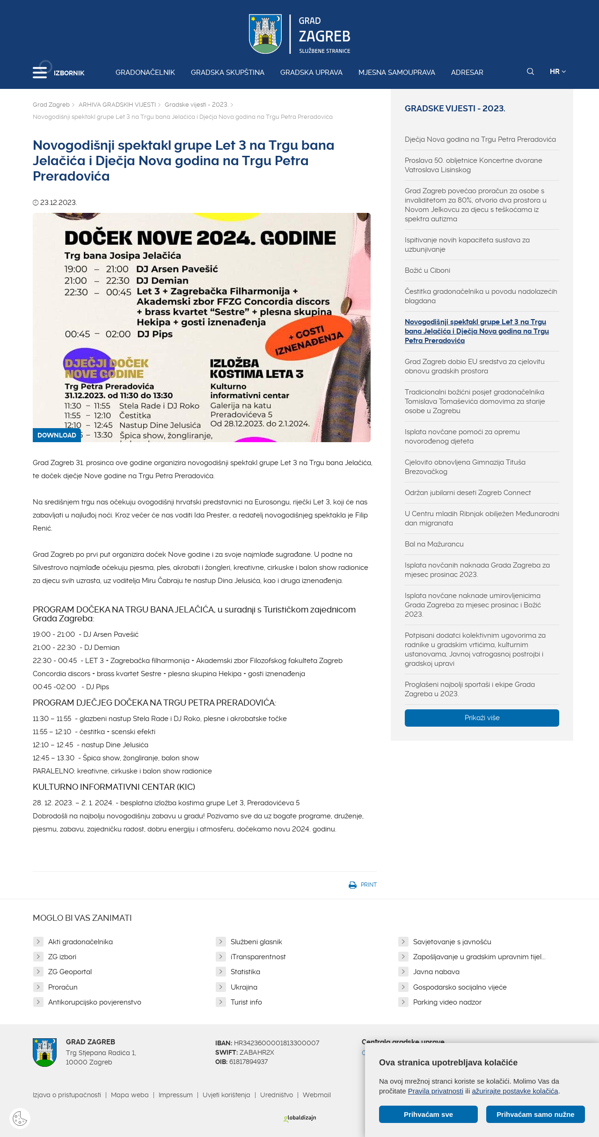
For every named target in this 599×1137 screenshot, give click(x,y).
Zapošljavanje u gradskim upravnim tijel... (479, 957)
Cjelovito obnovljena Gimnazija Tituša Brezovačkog (465, 467)
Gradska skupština (227, 72)
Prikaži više (482, 718)
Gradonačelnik (145, 72)
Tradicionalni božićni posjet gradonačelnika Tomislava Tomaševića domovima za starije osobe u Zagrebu (475, 401)
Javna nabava (436, 972)
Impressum (176, 1095)
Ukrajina (244, 987)
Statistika (245, 972)
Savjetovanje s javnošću (452, 942)
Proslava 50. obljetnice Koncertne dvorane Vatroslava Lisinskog (473, 165)
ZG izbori (62, 957)
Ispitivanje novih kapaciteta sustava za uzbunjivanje (467, 245)
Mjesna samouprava (396, 72)
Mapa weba (130, 1095)
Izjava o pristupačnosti (67, 1095)
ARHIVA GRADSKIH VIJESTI (117, 104)
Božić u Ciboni (427, 270)
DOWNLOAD (56, 435)
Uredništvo (276, 1095)
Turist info (246, 1002)
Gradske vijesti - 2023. (196, 104)
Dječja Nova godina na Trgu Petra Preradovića (480, 139)
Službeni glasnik (256, 942)
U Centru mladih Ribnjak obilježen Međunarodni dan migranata (482, 518)
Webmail (317, 1095)
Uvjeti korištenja (226, 1095)
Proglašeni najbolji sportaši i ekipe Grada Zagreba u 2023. (470, 689)
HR (558, 71)
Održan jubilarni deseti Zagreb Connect (468, 492)
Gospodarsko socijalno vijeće (460, 987)
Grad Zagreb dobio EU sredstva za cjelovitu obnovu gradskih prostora (475, 366)
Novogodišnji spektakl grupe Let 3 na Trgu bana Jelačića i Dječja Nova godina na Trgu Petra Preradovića (477, 331)
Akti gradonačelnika (80, 942)
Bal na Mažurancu (434, 544)
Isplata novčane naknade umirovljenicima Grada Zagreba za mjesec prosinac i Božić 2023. (473, 605)
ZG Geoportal (70, 972)
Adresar (467, 72)
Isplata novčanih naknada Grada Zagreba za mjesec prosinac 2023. (477, 570)
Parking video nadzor (447, 1002)
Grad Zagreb (51, 104)
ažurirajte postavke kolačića (515, 1091)
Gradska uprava (311, 72)
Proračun (63, 987)
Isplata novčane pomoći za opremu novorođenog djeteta (462, 436)
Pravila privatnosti (435, 1091)
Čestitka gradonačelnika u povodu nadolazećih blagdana (481, 296)
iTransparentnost (258, 957)
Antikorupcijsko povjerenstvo (94, 1002)
